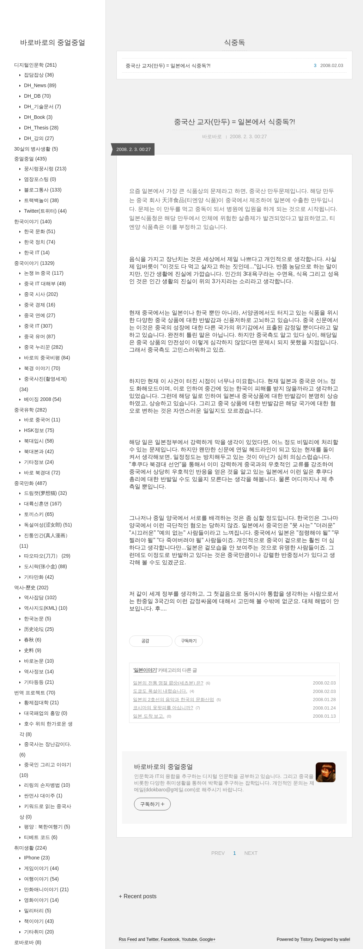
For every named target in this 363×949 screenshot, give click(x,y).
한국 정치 (39, 242)
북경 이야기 (41, 368)
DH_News (39, 85)
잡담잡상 (38, 75)
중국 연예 (39, 315)
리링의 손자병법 (46, 785)
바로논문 (38, 661)
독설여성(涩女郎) (47, 525)
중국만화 (30, 483)
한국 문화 (39, 231)
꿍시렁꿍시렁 (44, 168)
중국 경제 (39, 305)
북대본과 (38, 451)
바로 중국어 (41, 419)
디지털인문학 (35, 65)
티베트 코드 (40, 837)
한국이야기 (33, 221)
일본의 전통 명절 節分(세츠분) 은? (168, 683)
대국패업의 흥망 (45, 713)
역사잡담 (39, 597)
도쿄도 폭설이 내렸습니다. (160, 691)
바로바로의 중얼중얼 (53, 42)
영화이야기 (41, 900)
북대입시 (38, 441)
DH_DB (37, 96)
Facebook (170, 939)
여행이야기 (41, 879)
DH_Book (38, 117)
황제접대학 (41, 702)
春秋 (32, 640)
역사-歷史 (31, 587)
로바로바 (27, 942)
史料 (32, 650)
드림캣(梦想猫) (45, 493)
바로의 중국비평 (46, 357)
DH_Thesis (41, 127)
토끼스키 (38, 514)
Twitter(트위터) (45, 211)
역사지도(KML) (45, 608)
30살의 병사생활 (36, 149)
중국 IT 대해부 (44, 283)
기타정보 (38, 462)
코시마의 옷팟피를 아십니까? (163, 707)
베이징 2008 (42, 399)
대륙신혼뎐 (42, 503)
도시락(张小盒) (45, 566)
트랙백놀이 (41, 200)
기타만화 (38, 577)
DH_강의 (38, 138)
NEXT (250, 852)
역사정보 (38, 671)
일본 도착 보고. (148, 716)
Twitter (152, 939)
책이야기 (38, 921)
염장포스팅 (39, 179)
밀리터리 (37, 910)
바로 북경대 (41, 472)
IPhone (36, 857)
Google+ (207, 939)
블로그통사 (42, 190)
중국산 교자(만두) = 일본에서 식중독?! (168, 65)
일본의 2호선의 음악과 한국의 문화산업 (173, 699)
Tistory (306, 939)
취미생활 (30, 848)
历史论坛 (38, 629)
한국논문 (37, 618)
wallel (344, 939)
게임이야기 (41, 868)
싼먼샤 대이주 (42, 795)
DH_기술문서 (42, 106)
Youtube (189, 939)
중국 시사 (40, 294)
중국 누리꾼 (43, 347)
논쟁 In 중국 (43, 273)
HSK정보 (38, 430)
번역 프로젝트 (34, 692)
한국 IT (36, 252)
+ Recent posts (138, 896)
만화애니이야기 (46, 889)
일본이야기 (145, 670)
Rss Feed (128, 939)
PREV (217, 852)
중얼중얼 (30, 159)
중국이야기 (34, 263)
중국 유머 (39, 336)
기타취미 (38, 932)
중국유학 (30, 410)
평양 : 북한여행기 (46, 826)
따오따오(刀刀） (46, 556)
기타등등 (38, 682)
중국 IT (38, 326)
